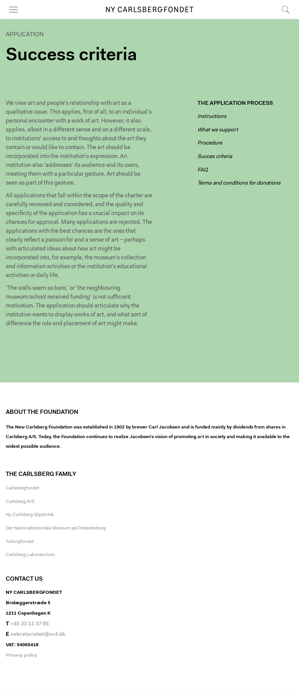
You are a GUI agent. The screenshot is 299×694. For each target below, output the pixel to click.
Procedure (209, 143)
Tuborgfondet (20, 541)
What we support (217, 130)
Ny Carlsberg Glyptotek (30, 515)
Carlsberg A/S (20, 501)
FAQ (202, 170)
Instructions (211, 116)
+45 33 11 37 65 (29, 624)
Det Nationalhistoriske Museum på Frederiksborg (56, 528)
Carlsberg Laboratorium (30, 555)
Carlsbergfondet (22, 488)
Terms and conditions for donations (239, 183)
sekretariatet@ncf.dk (37, 634)
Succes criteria (214, 157)
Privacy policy (21, 655)
